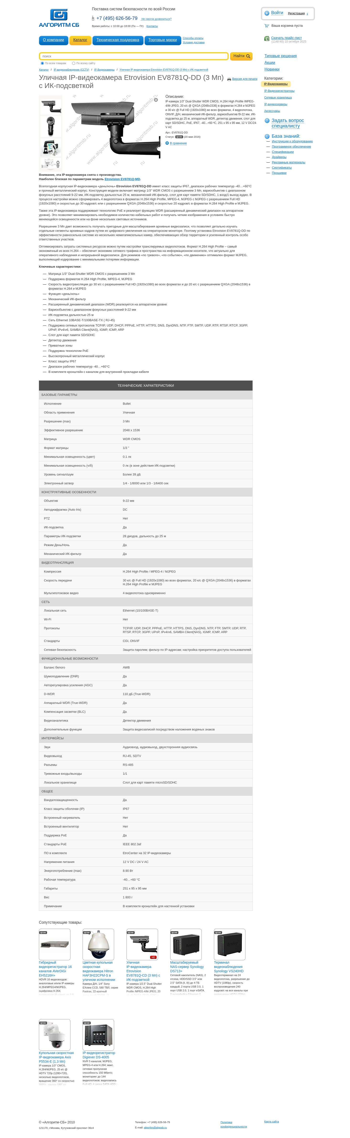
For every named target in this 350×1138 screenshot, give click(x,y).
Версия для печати (244, 79)
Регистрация (296, 13)
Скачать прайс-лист (286, 38)
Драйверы (279, 157)
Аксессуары (272, 111)
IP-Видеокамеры (276, 84)
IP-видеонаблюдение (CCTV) (71, 69)
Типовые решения (281, 56)
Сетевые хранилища (278, 97)
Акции (270, 63)
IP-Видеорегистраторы (279, 91)
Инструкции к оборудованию (292, 141)
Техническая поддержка (117, 40)
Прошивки (279, 173)
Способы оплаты (193, 38)
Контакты (152, 26)
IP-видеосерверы (275, 104)
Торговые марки (162, 40)
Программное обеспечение (291, 146)
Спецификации (283, 152)
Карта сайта (271, 1121)
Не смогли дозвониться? (157, 18)
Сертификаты (282, 167)
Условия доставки (194, 42)
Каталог (80, 40)
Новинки (272, 69)
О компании (53, 40)
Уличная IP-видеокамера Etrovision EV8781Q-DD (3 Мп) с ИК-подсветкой (164, 69)
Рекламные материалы (288, 162)
